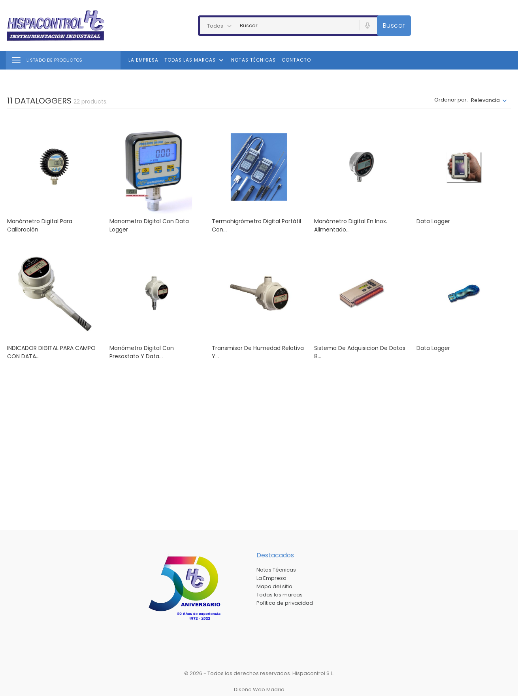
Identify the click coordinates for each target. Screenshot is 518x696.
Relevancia (485, 100)
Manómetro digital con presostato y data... (141, 352)
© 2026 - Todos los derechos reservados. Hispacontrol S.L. (259, 673)
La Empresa (143, 60)
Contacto (296, 60)
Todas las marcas (194, 60)
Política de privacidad (284, 603)
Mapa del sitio (274, 586)
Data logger (433, 221)
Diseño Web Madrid (259, 689)
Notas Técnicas (253, 60)
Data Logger (433, 348)
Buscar (394, 25)
